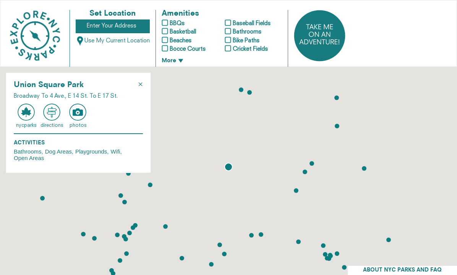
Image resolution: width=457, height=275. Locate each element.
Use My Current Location (113, 41)
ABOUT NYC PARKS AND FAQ (402, 270)
